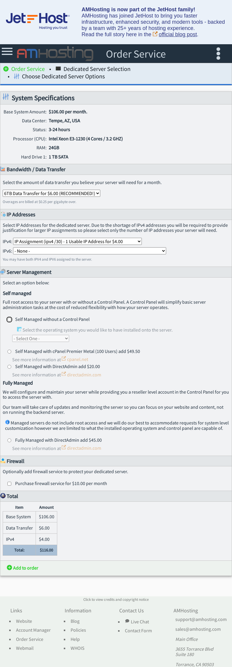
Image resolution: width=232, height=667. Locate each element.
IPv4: (72, 241)
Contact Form (138, 630)
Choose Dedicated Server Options (59, 77)
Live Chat (137, 622)
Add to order (22, 568)
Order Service (24, 70)
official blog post (175, 34)
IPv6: (84, 251)
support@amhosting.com (201, 619)
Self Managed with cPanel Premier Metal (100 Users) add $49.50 (77, 351)
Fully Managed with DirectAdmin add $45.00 (58, 440)
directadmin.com (81, 375)
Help (75, 639)
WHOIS (78, 648)
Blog (75, 621)
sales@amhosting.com (198, 629)
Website (24, 621)
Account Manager (33, 630)
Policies (78, 630)
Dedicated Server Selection (93, 70)
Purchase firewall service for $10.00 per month (61, 483)
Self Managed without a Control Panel (52, 319)
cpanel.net (75, 359)
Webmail (25, 648)
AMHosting (186, 611)
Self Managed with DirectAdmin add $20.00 (57, 366)
